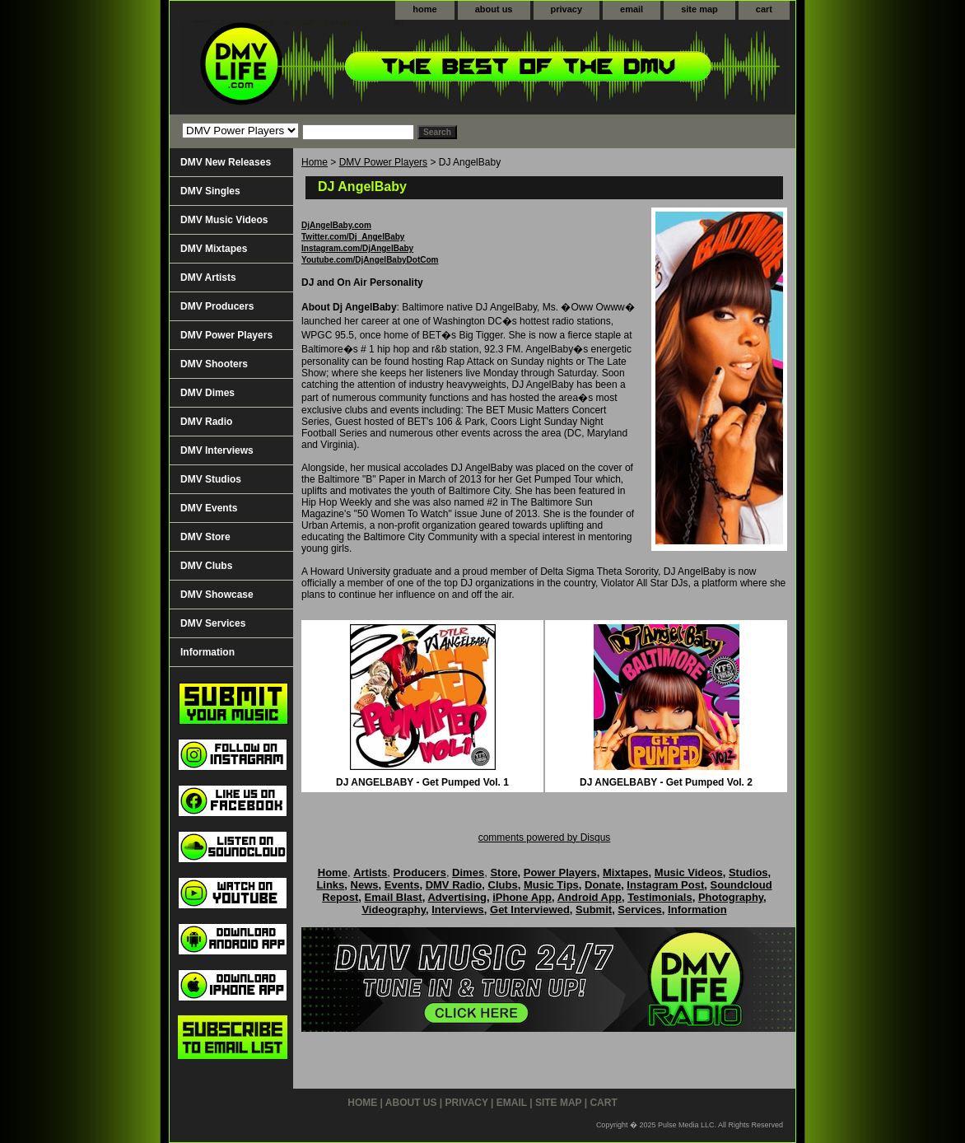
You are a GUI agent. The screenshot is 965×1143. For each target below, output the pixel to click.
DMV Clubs (206, 566)
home (424, 9)
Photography (730, 897)
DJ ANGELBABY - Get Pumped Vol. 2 (666, 782)
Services (640, 909)
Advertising (457, 897)
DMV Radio (206, 421)
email (631, 9)
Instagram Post (665, 885)
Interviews (457, 909)
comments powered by (544, 837)
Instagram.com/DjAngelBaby (357, 248)
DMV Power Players (383, 162)
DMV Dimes (207, 393)
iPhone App (522, 897)
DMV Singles (210, 191)
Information (207, 652)
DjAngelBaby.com (336, 225)
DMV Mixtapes (213, 248)
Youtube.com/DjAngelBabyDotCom (369, 259)
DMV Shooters (214, 364)
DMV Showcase (217, 594)
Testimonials (659, 897)
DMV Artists (208, 277)
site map (699, 9)
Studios (748, 872)
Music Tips (551, 885)
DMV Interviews (217, 450)
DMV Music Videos (224, 220)
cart (764, 9)
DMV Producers (217, 306)
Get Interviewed (530, 909)
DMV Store (205, 537)
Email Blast (393, 897)
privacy (567, 9)
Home (314, 162)
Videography (393, 909)
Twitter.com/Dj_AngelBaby (352, 236)
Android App (589, 897)
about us (494, 9)
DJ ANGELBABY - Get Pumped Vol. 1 (422, 782)
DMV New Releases (225, 162)
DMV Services (212, 623)
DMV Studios (210, 479)
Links (330, 885)
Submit (594, 909)
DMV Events (208, 508)
